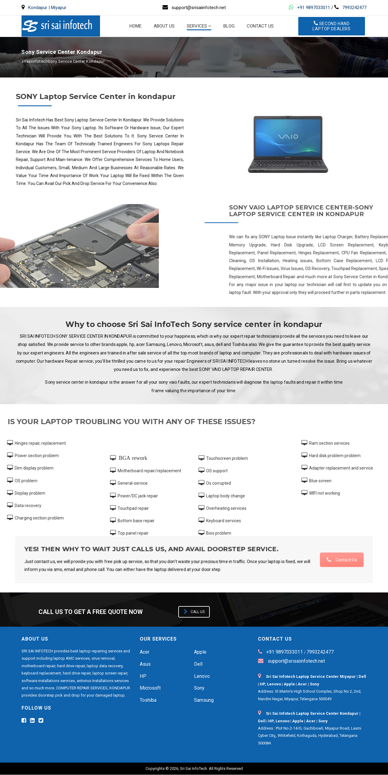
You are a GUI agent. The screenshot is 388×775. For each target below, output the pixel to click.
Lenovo (202, 676)
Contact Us (323, 560)
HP (143, 676)
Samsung (204, 700)
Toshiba (148, 700)
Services (197, 26)
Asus (145, 664)
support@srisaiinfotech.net (295, 661)
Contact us (260, 26)
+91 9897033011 (313, 7)
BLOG (229, 26)
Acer (144, 652)
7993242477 (354, 7)
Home (135, 26)
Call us (194, 612)
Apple (200, 652)
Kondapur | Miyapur (47, 7)
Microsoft (150, 688)
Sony (199, 688)
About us (164, 26)
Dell (198, 664)
